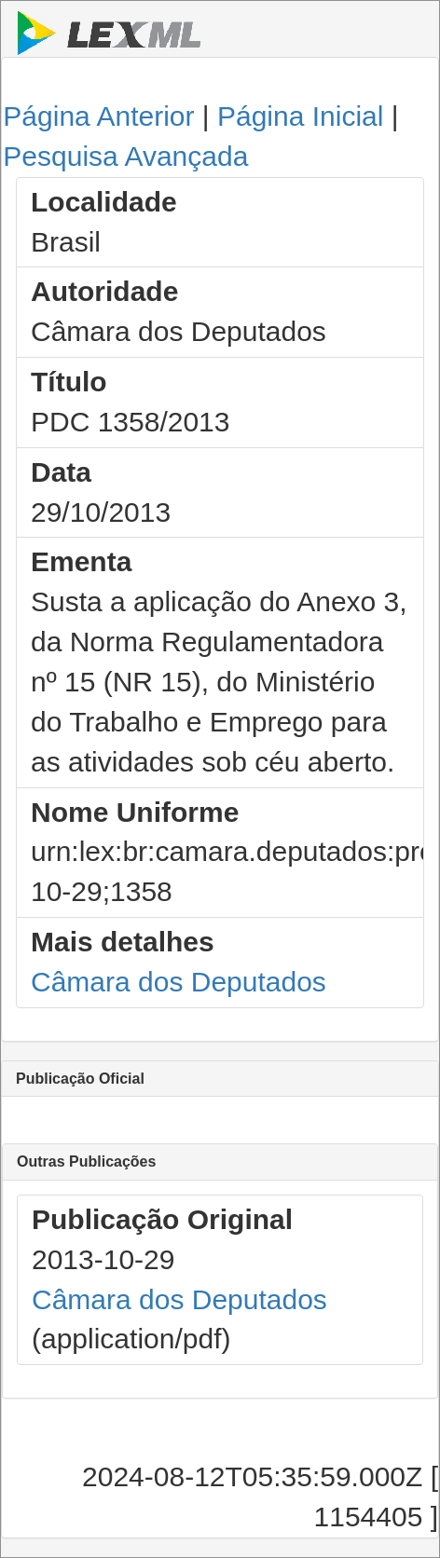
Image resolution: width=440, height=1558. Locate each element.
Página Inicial (300, 116)
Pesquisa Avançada (125, 156)
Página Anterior (98, 116)
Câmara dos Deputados (178, 981)
